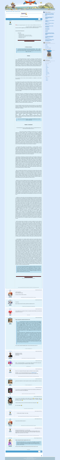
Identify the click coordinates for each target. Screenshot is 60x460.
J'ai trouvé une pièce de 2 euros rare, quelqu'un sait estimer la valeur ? (49, 37)
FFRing (27, 458)
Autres (11, 11)
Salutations (46, 30)
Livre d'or (46, 45)
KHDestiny (30, 458)
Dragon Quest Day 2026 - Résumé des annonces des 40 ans (49, 40)
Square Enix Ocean (34, 458)
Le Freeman (10, 351)
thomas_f (47, 80)
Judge (46, 68)
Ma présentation (47, 28)
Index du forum (8, 11)
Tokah (10, 396)
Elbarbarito (47, 67)
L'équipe (46, 44)
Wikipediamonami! (34, 372)
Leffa (46, 31)
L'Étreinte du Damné (17, 11)
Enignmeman (47, 21)
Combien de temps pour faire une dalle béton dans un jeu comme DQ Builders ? (49, 33)
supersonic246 (47, 73)
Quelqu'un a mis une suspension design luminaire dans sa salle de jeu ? (49, 14)
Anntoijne (10, 317)
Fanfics (13, 11)
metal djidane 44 (48, 38)
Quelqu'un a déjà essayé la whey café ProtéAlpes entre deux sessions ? (49, 18)
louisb (10, 387)
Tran (46, 15)
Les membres (47, 46)
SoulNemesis (47, 72)
